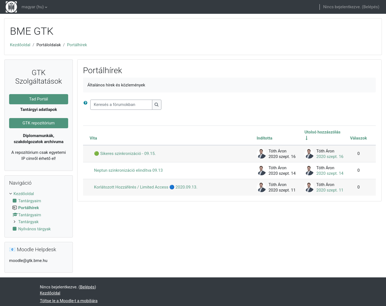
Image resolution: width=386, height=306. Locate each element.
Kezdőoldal (20, 44)
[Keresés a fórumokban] (121, 105)
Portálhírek (77, 44)
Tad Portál (38, 99)
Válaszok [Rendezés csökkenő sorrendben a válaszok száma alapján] (358, 138)
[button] (86, 105)
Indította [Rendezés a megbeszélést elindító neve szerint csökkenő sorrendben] (264, 138)
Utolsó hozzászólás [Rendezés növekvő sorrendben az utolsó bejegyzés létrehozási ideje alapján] (322, 132)
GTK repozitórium (39, 123)
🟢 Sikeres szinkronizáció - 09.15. (125, 153)
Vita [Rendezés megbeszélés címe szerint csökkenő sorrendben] (93, 138)
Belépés (370, 6)
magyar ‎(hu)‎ (33, 6)
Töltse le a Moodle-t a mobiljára (69, 300)
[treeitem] (38, 211)
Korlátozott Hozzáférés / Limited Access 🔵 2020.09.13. (146, 187)
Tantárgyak (28, 221)
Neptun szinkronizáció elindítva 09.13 (128, 170)
